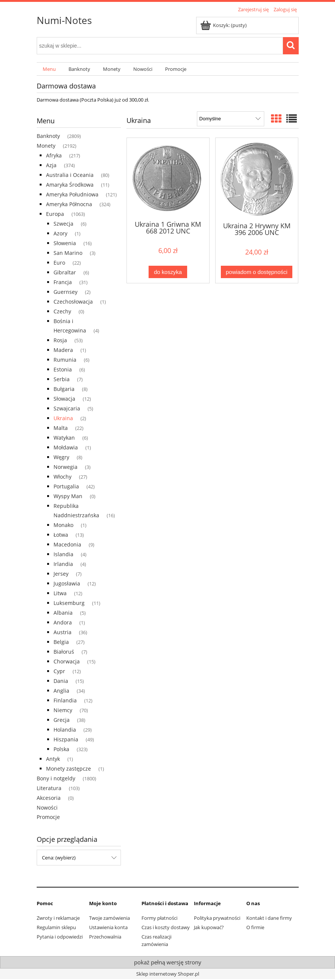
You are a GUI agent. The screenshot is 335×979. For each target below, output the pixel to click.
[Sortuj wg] (230, 118)
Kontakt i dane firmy (269, 918)
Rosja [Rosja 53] (60, 340)
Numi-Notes (64, 20)
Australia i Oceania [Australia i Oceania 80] (70, 174)
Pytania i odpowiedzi (60, 936)
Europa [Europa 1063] (55, 213)
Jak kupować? (209, 927)
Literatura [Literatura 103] (49, 788)
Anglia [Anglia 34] (61, 690)
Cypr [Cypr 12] (59, 671)
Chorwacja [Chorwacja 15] (67, 661)
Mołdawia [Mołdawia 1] (66, 447)
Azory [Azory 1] (60, 233)
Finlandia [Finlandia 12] (65, 700)
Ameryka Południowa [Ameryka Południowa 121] (72, 194)
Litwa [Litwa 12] (60, 593)
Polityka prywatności (217, 918)
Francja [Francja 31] (63, 282)
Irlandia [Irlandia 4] (63, 563)
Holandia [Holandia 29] (65, 729)
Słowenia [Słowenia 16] (65, 243)
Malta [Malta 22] (61, 427)
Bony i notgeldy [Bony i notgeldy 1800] (56, 778)
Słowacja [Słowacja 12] (64, 398)
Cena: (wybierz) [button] (59, 857)
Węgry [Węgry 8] (61, 457)
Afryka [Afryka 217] (54, 155)
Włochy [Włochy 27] (62, 476)
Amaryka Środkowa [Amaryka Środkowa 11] (70, 184)
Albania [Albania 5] (63, 612)
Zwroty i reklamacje (58, 918)
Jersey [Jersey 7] (61, 573)
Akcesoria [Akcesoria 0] (49, 797)
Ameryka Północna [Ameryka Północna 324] (69, 204)
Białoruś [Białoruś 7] (64, 651)
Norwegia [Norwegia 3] (65, 466)
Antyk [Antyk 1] (53, 758)
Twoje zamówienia (109, 918)
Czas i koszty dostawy (165, 927)
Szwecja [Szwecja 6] (63, 223)
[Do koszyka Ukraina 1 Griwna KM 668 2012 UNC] (168, 272)
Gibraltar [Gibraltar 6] (65, 272)
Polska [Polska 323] (61, 749)
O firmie (255, 927)
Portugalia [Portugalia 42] (66, 486)
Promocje (48, 816)
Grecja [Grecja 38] (62, 719)
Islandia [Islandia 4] (63, 554)
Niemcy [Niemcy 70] (63, 710)
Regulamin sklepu (56, 927)
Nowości (47, 807)
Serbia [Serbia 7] (62, 379)
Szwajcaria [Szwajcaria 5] (67, 408)
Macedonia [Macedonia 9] (67, 544)
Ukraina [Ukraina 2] (63, 418)
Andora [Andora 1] (63, 622)
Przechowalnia (105, 936)
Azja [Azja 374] (51, 165)
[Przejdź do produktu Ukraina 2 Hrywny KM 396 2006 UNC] (256, 179)
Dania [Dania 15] (61, 680)
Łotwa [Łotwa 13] (61, 534)
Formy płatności (159, 918)
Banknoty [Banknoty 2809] (48, 135)
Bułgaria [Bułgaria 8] (64, 388)
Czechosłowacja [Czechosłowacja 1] (73, 301)
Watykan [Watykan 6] (64, 437)
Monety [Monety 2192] (46, 145)
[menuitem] (50, 69)
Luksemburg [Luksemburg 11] (69, 602)
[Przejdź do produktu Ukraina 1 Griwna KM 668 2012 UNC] (168, 178)
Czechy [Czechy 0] (62, 311)
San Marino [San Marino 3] (68, 252)
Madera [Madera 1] (63, 349)
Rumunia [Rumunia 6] (65, 359)
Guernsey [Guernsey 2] (65, 291)
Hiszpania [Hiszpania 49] (66, 739)
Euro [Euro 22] (59, 262)
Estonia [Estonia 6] (63, 369)
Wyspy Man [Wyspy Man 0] (68, 496)
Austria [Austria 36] (62, 632)
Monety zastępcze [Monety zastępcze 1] (68, 768)
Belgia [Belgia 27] (61, 641)
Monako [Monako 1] (63, 524)
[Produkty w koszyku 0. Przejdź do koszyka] (224, 25)
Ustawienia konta (108, 927)
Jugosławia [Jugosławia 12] (67, 583)
